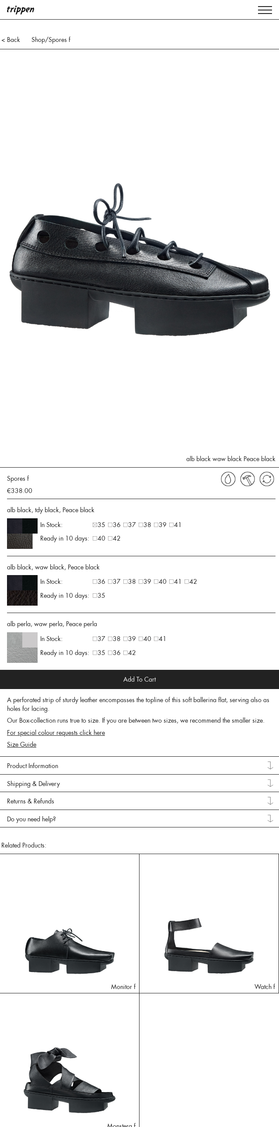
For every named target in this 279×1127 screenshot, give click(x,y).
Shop (38, 40)
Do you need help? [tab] (31, 819)
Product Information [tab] (32, 766)
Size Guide (21, 744)
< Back (10, 40)
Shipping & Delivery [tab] (33, 784)
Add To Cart (139, 679)
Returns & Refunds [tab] (30, 801)
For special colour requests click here (56, 733)
